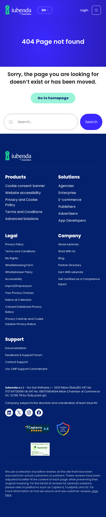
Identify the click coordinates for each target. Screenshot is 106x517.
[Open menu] (96, 10)
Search (91, 121)
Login (84, 10)
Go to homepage (53, 98)
